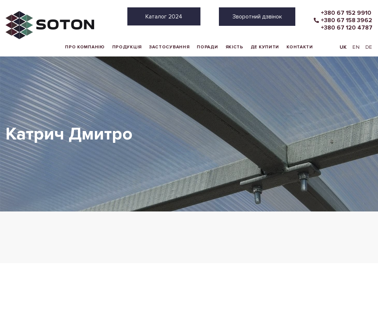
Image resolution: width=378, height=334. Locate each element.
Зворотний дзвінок (257, 16)
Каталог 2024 (163, 16)
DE (368, 47)
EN (356, 47)
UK (343, 47)
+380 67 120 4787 (346, 27)
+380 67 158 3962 (346, 20)
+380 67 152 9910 (346, 13)
